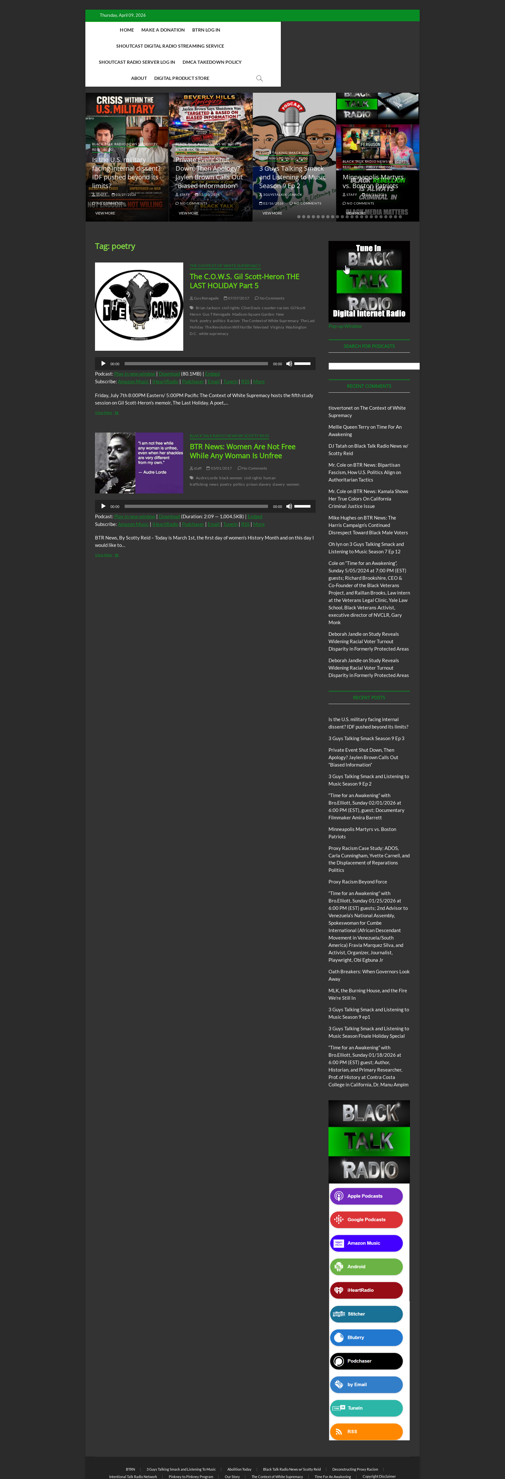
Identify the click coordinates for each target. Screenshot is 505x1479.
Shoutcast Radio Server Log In (163, 46)
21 (395, 184)
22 (400, 184)
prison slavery (258, 452)
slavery (278, 452)
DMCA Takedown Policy (238, 46)
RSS (245, 349)
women (293, 452)
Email (214, 349)
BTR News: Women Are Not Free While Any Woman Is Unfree (242, 419)
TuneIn (230, 349)
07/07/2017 (236, 266)
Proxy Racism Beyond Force (358, 850)
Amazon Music (133, 349)
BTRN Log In (218, 30)
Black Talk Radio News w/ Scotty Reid (229, 403)
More (259, 349)
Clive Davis (250, 275)
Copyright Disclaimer (379, 1444)
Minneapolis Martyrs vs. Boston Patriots (373, 149)
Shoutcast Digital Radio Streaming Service (294, 30)
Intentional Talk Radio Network (133, 1445)
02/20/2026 (207, 163)
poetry (205, 288)
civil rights (231, 275)
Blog (108, 117)
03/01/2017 (219, 436)
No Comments (108, 171)
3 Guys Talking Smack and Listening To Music (284, 123)
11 (347, 184)
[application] (205, 331)
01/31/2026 (374, 163)
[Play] (103, 332)
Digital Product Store (326, 46)
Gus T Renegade (217, 282)
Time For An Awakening (333, 1445)
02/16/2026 (271, 171)
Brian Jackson (208, 275)
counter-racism (275, 275)
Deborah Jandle (345, 602)
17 (376, 184)
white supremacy (214, 301)
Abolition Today (239, 1437)
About (283, 46)
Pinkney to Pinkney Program (191, 1445)
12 (352, 184)
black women (230, 446)
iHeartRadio (165, 349)
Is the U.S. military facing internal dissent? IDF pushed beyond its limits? (126, 140)
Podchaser (193, 349)
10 (342, 184)
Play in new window (134, 342)
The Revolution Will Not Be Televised (237, 295)
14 (361, 184)
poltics (239, 452)
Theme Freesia (201, 1457)
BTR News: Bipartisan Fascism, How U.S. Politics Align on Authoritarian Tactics (365, 440)
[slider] (196, 331)
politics (219, 288)
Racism (233, 288)
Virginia (277, 295)
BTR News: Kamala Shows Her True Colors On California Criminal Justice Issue (368, 466)
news (213, 452)
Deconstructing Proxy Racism (355, 1437)
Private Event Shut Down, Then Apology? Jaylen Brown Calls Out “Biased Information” (209, 140)
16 (371, 184)
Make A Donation (175, 30)
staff (99, 163)
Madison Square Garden (253, 282)
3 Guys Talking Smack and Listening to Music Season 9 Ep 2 (292, 145)
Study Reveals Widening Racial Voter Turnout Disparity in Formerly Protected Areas (369, 609)
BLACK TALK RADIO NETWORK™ (129, 1457)
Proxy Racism (379, 135)
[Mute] (289, 332)
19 (385, 184)
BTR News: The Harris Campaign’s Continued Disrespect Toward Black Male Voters (368, 493)
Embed (212, 342)
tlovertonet (341, 376)
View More (105, 181)
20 (390, 184)
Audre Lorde (207, 446)
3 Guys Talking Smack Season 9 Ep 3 (367, 706)
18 (381, 184)
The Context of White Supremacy (225, 233)
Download (169, 342)
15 (366, 184)
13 (356, 184)
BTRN (203, 117)
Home (139, 30)
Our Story (232, 1445)
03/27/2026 (124, 163)
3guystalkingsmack (280, 163)
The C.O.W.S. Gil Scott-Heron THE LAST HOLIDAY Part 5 (244, 249)
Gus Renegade (204, 266)
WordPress (225, 1457)
